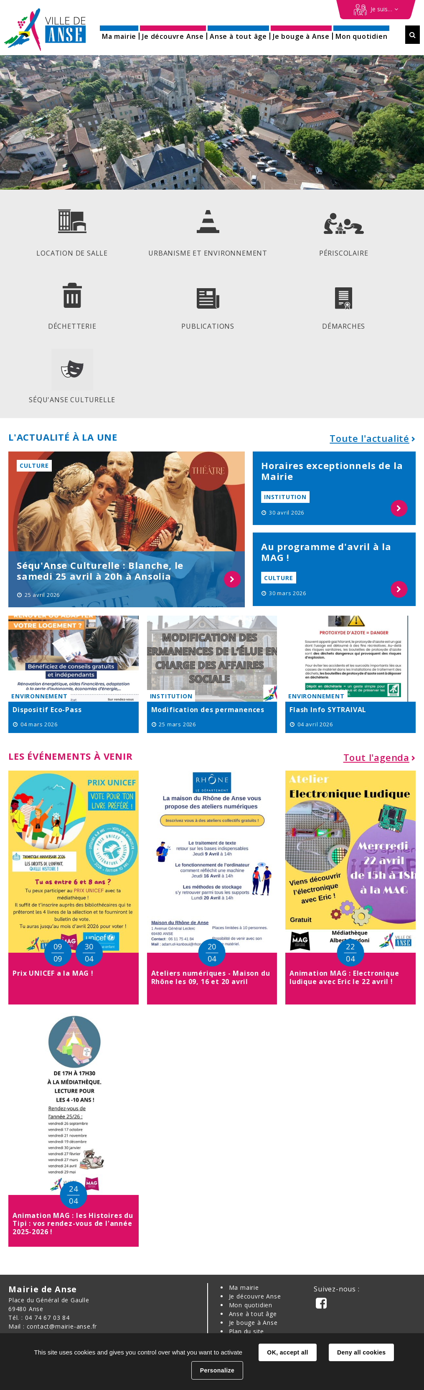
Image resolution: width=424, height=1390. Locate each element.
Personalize (217, 1370)
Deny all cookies (361, 1352)
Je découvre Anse (255, 1296)
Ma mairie (244, 1287)
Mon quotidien (250, 1305)
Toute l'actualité (369, 438)
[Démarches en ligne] (376, 9)
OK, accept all (287, 1352)
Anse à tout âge (253, 1314)
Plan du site (246, 1331)
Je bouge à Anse (253, 1323)
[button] (119, 33)
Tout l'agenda (376, 757)
